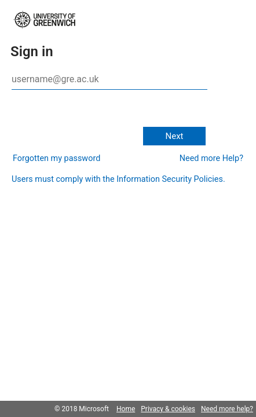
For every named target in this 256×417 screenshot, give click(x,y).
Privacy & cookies (168, 409)
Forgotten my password (56, 158)
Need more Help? (211, 158)
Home (125, 409)
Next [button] (174, 136)
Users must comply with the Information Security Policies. (118, 179)
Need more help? (227, 409)
